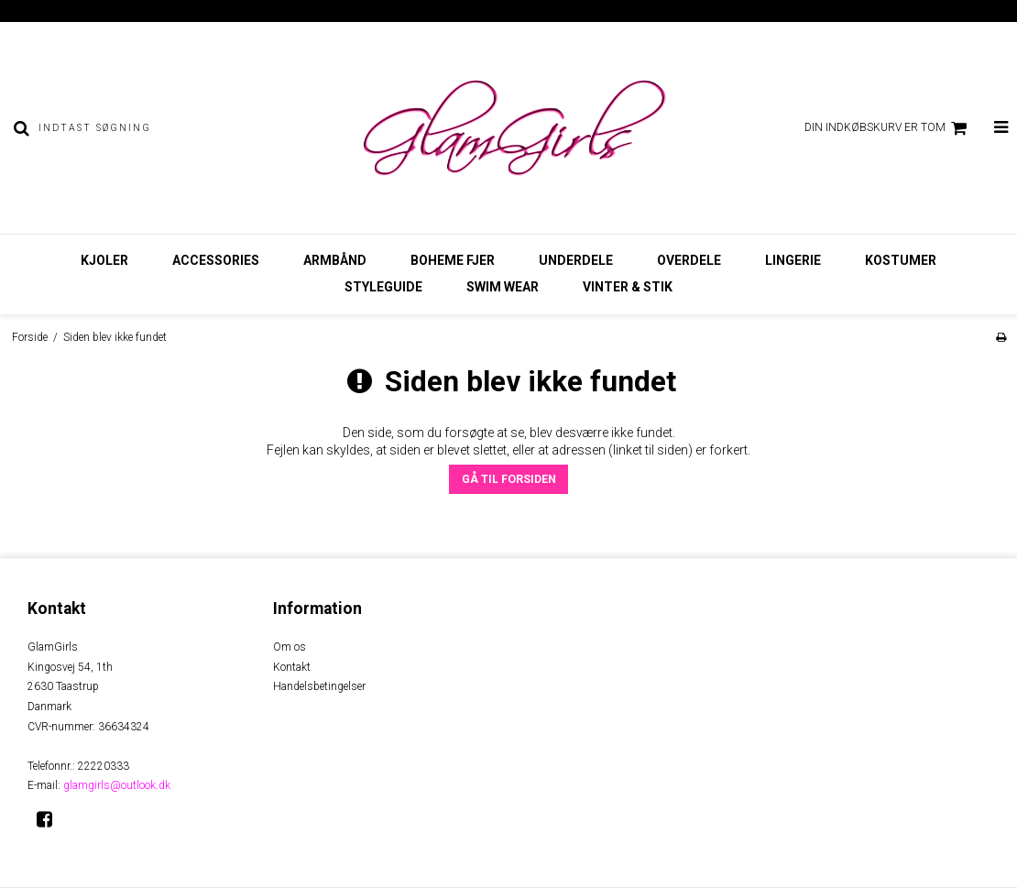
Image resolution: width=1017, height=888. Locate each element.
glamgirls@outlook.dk (116, 785)
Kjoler (104, 260)
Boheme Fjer (452, 260)
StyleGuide (383, 287)
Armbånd (334, 260)
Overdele (689, 260)
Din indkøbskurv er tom (888, 128)
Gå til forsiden (509, 479)
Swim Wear (502, 287)
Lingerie (793, 260)
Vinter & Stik (628, 287)
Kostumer (900, 260)
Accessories (215, 260)
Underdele (576, 260)
